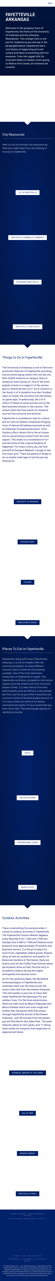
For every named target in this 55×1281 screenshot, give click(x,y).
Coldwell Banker (18, 1213)
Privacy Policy (35, 1256)
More (50, 3)
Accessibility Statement (20, 1259)
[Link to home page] (4, 3)
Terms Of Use (19, 1256)
